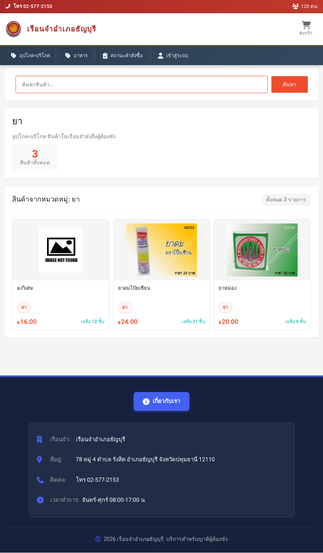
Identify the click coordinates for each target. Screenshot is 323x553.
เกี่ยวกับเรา (161, 401)
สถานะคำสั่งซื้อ (127, 57)
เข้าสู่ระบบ (178, 57)
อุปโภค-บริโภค (31, 57)
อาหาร (79, 57)
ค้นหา (289, 84)
